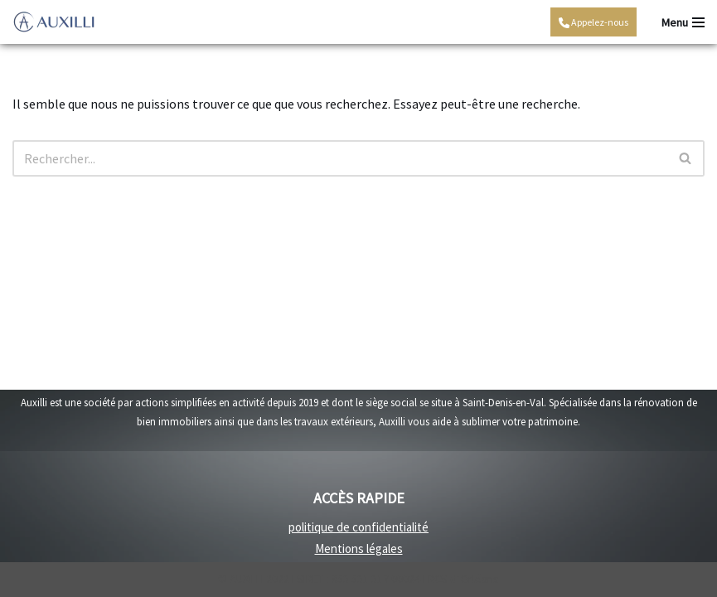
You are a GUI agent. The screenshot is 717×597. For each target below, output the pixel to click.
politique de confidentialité (358, 527)
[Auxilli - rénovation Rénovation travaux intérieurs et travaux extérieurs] (53, 22)
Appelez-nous (593, 22)
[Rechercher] (339, 158)
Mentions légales (359, 548)
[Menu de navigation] (683, 22)
